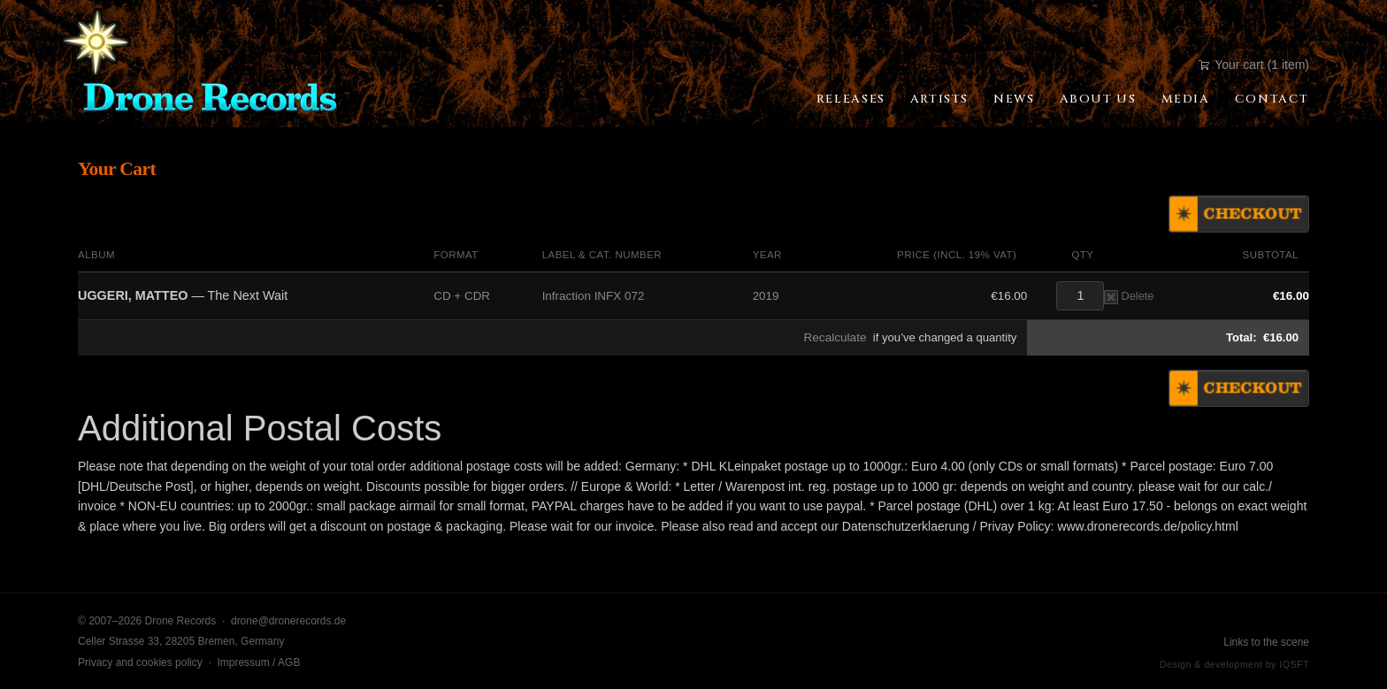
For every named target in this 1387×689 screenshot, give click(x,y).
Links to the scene (1266, 642)
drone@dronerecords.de (288, 621)
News (1013, 99)
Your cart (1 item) (1254, 64)
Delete (1128, 295)
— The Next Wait (182, 295)
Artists (939, 99)
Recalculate (834, 337)
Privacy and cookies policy (140, 662)
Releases (850, 99)
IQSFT (1294, 664)
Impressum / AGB (258, 662)
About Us (1098, 99)
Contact (1272, 99)
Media (1185, 99)
